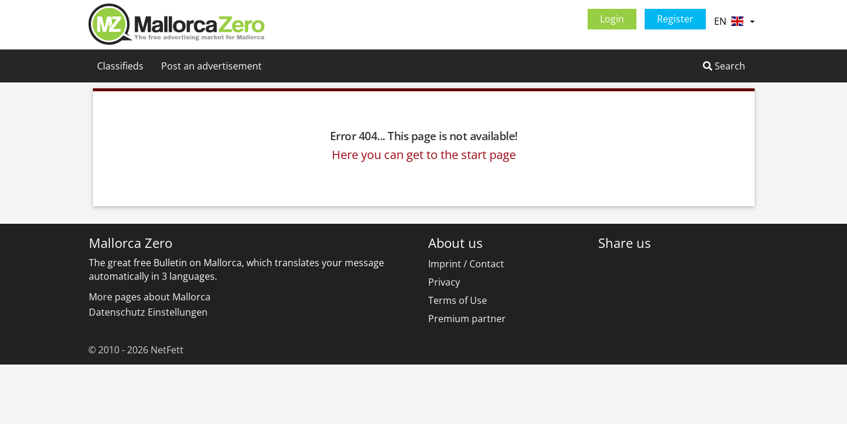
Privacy (444, 282)
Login (612, 18)
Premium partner (467, 318)
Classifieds (120, 65)
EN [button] (734, 21)
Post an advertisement (211, 65)
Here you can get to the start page (424, 155)
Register (675, 18)
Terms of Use (457, 300)
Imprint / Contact (466, 263)
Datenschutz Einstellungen (148, 312)
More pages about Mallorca (150, 296)
